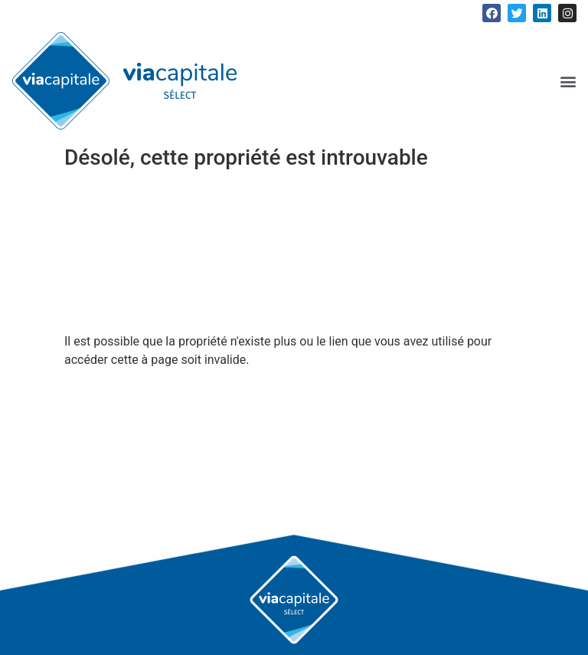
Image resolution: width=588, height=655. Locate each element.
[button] (567, 80)
